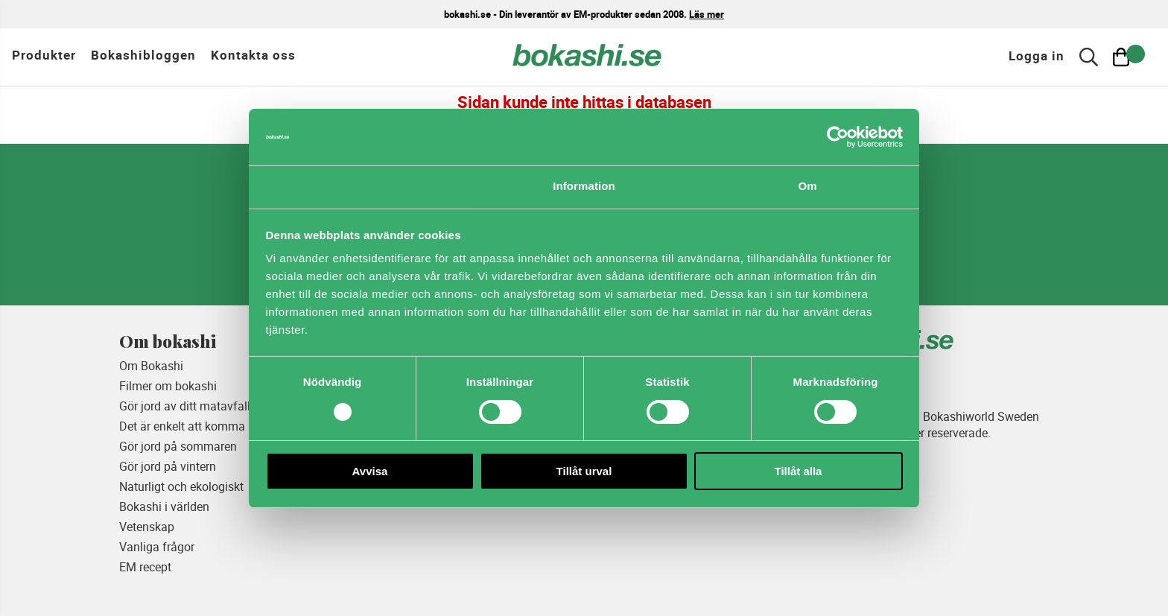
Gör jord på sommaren (178, 446)
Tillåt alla (798, 471)
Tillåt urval (584, 471)
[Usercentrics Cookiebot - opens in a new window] (837, 137)
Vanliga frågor (156, 547)
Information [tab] (584, 186)
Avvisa (370, 471)
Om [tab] (807, 186)
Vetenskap (146, 526)
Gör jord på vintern (167, 466)
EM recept (145, 567)
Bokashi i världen (164, 506)
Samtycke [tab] (360, 186)
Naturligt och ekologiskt (181, 486)
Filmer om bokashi (168, 386)
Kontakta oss (253, 54)
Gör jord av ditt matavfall (184, 406)
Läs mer (706, 14)
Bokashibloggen (143, 54)
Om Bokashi (151, 366)
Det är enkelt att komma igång (198, 426)
